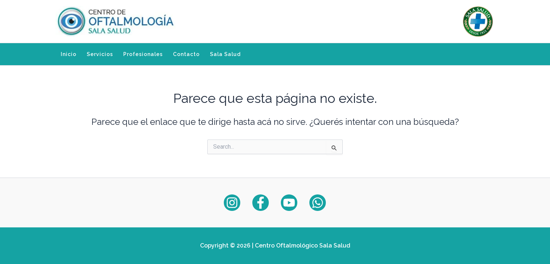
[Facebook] (260, 202)
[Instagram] (232, 202)
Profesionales (143, 54)
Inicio (68, 54)
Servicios (100, 54)
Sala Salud (225, 54)
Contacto (186, 54)
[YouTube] (289, 202)
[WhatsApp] (317, 202)
